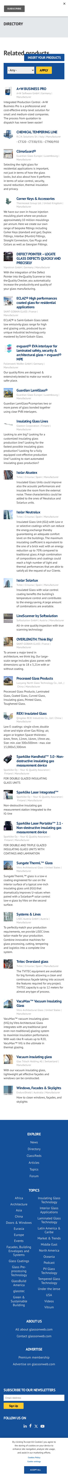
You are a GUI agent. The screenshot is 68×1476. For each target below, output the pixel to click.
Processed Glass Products (35, 678)
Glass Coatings (19, 1261)
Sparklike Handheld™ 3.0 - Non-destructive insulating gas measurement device (40, 760)
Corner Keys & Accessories (36, 198)
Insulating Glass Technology (49, 1200)
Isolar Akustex (27, 472)
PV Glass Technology (49, 1271)
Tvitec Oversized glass (32, 961)
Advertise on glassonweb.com (34, 1364)
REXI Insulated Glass (31, 713)
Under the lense (49, 1289)
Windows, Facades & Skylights (39, 1088)
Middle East (49, 1244)
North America (49, 1250)
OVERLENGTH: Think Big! (35, 639)
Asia (19, 1210)
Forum (34, 1176)
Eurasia (19, 1228)
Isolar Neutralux (28, 512)
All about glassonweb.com (34, 1329)
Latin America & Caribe (49, 1230)
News (34, 1142)
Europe (19, 1235)
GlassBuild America (18, 1283)
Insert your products (44, 57)
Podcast (49, 1262)
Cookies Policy (34, 1457)
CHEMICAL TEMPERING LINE (37, 132)
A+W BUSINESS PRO (31, 89)
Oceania (49, 1256)
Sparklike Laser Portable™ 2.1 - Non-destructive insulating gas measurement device (40, 827)
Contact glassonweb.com (34, 1336)
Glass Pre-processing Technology (19, 1271)
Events (19, 1241)
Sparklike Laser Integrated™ (38, 792)
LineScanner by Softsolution (37, 616)
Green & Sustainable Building (19, 1301)
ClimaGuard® (26, 151)
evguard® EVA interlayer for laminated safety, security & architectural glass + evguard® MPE (39, 352)
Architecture (18, 1204)
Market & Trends (49, 1238)
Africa (19, 1198)
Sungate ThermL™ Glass (35, 863)
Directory (34, 1149)
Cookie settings (34, 1461)
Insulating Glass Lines (32, 421)
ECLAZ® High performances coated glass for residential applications (37, 302)
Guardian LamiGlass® (32, 390)
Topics (34, 1169)
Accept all (35, 1470)
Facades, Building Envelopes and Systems (19, 1251)
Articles (34, 1162)
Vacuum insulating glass (34, 1057)
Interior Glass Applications (49, 1210)
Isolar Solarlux (27, 580)
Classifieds (34, 1156)
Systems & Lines (29, 914)
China (19, 1216)
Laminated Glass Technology (49, 1220)
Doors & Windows (19, 1222)
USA (49, 1295)
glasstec (19, 1291)
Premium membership (34, 1357)
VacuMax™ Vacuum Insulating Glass (39, 1003)
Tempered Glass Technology (49, 1281)
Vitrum (49, 1307)
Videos (49, 1301)
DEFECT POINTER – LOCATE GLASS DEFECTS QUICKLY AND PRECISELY (39, 258)
